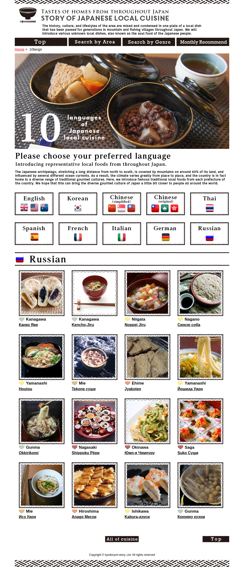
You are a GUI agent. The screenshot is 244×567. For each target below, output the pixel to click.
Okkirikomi (29, 453)
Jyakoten (133, 389)
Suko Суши (188, 453)
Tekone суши (84, 389)
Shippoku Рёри (86, 453)
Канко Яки (28, 325)
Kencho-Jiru (83, 325)
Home (19, 49)
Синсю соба (189, 325)
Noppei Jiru (135, 325)
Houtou (25, 389)
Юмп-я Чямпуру (140, 453)
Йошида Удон (190, 389)
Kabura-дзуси (137, 517)
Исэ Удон (27, 517)
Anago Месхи (84, 517)
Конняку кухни (191, 517)
